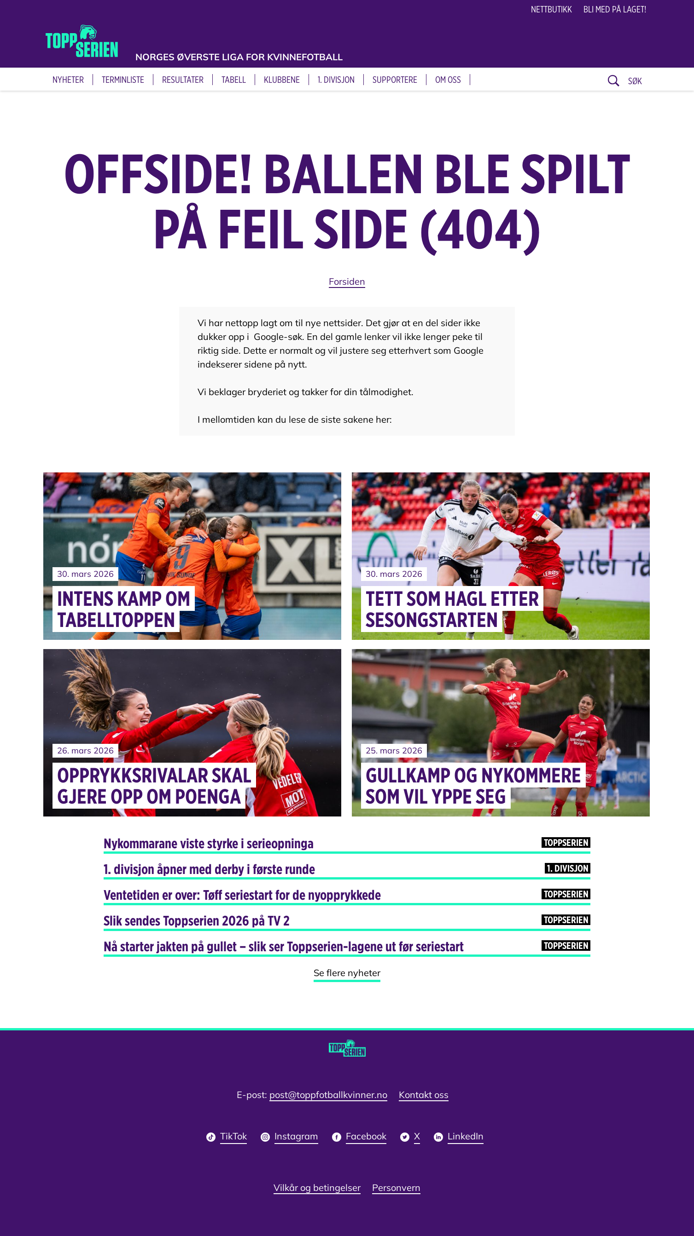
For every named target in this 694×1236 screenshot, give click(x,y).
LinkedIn (466, 1137)
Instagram (296, 1137)
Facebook (366, 1137)
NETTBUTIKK (551, 9)
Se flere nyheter (347, 972)
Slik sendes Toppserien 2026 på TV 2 (347, 920)
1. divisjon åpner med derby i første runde (347, 869)
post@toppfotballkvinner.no (328, 1094)
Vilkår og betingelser (317, 1187)
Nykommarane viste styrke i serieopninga (347, 843)
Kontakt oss (424, 1094)
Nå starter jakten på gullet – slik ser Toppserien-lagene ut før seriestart (347, 946)
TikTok (233, 1137)
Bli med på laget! (615, 9)
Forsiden (347, 281)
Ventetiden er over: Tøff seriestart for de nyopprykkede (347, 894)
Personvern (396, 1187)
